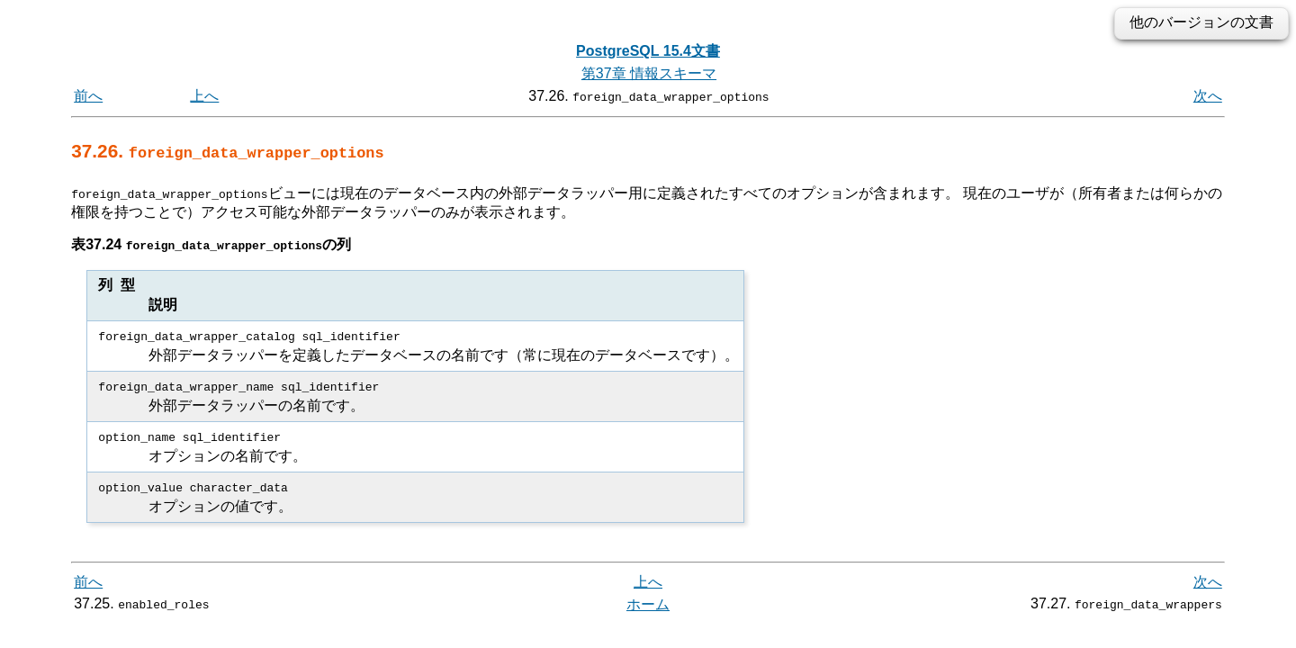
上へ (204, 96)
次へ (1207, 96)
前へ (88, 96)
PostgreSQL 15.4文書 (648, 50)
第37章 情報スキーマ (648, 73)
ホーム (648, 603)
